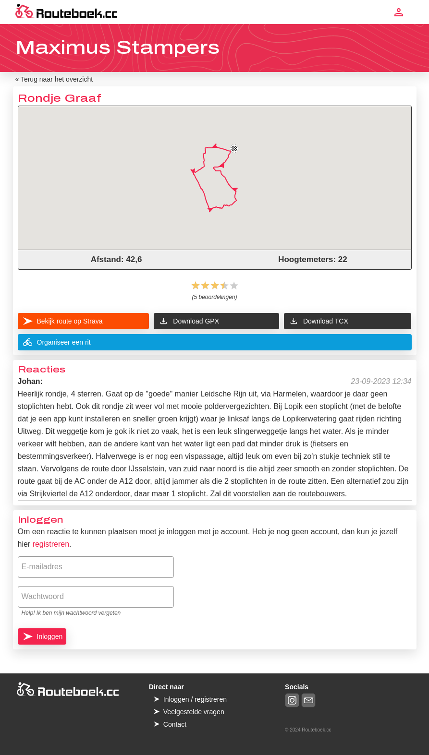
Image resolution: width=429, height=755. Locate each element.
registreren (51, 544)
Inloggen (50, 636)
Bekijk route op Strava (70, 321)
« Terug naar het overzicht (54, 79)
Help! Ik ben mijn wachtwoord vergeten (71, 613)
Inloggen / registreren (195, 699)
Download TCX (318, 321)
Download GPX (189, 321)
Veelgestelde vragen (193, 712)
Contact (174, 724)
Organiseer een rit (57, 342)
